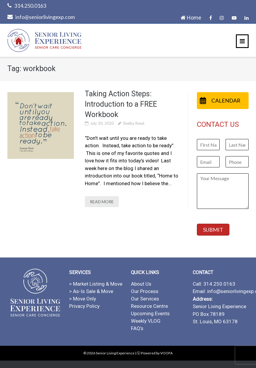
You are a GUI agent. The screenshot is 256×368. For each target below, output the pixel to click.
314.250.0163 (30, 5)
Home (191, 18)
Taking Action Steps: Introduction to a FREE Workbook (121, 104)
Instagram (222, 17)
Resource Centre (149, 306)
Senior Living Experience (115, 353)
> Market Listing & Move (95, 284)
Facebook (210, 17)
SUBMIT (213, 229)
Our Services (145, 299)
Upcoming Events (150, 313)
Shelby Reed (133, 123)
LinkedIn (246, 17)
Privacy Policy (84, 306)
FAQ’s (137, 328)
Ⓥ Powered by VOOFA (155, 353)
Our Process (144, 291)
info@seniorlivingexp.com (45, 17)
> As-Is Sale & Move (91, 291)
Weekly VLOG (146, 321)
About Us (141, 284)
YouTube (234, 17)
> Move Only (82, 299)
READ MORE (102, 201)
